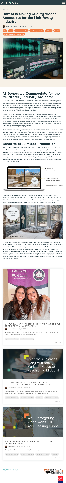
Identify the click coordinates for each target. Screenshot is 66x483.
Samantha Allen (12, 329)
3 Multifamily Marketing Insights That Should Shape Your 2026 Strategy (33, 325)
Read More (58, 342)
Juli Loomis (8, 26)
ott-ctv (11, 31)
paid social (39, 398)
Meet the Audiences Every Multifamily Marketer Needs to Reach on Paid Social (29, 383)
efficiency (49, 31)
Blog (4, 31)
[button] (63, 2)
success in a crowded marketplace (13, 34)
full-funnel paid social (51, 398)
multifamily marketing (36, 31)
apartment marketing (21, 31)
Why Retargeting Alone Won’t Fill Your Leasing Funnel (29, 442)
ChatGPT (57, 31)
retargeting (55, 454)
